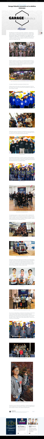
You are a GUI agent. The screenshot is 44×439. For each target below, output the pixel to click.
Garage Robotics (11, 421)
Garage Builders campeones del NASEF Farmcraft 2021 (11, 428)
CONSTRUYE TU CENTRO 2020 (11, 430)
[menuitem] (7, 1)
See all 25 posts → (11, 433)
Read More (33, 411)
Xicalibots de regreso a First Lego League (11, 425)
